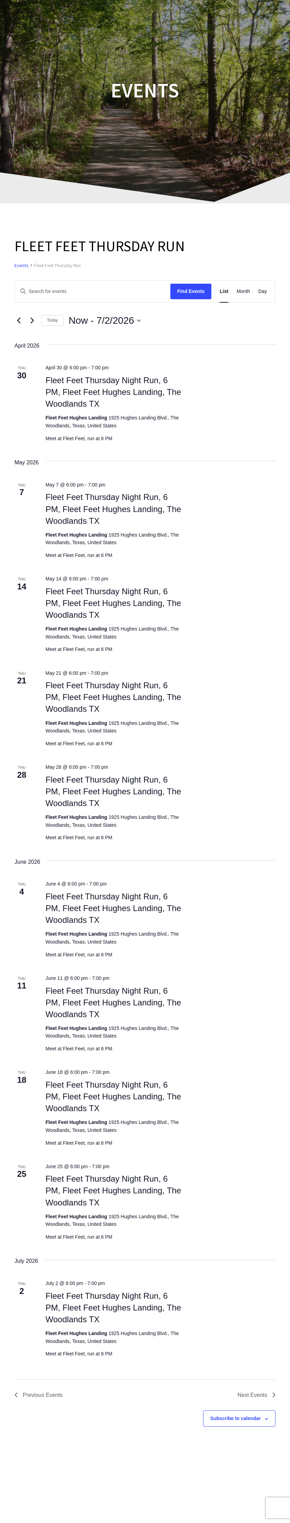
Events (21, 265)
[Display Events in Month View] (243, 291)
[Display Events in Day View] (262, 291)
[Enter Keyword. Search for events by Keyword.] (92, 291)
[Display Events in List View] (224, 291)
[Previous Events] (18, 320)
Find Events (190, 291)
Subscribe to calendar (235, 1418)
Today (52, 320)
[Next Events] (32, 320)
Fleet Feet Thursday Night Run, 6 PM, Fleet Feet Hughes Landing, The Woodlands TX (113, 392)
